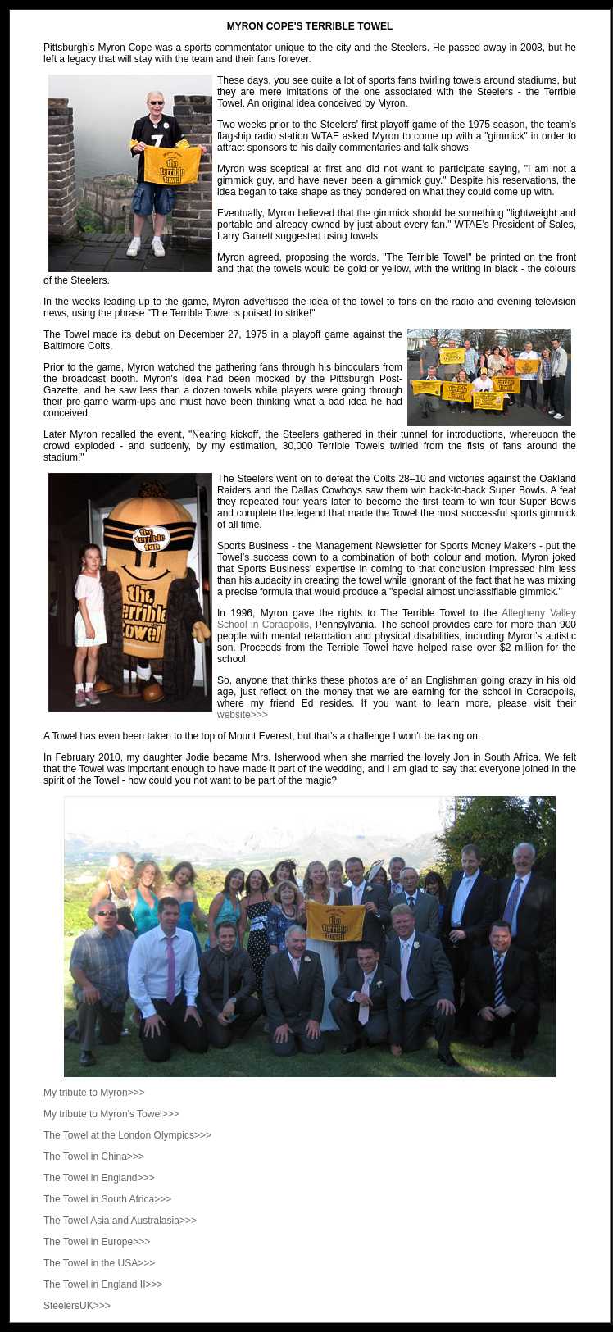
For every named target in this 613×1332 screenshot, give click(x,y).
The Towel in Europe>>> (96, 1242)
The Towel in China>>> (93, 1156)
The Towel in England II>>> (103, 1284)
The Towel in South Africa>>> (107, 1199)
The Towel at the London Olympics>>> (127, 1135)
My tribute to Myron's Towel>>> (111, 1114)
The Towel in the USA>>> (99, 1263)
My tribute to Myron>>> (94, 1092)
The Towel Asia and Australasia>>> (120, 1220)
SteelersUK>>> (77, 1306)
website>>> (242, 715)
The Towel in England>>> (99, 1178)
